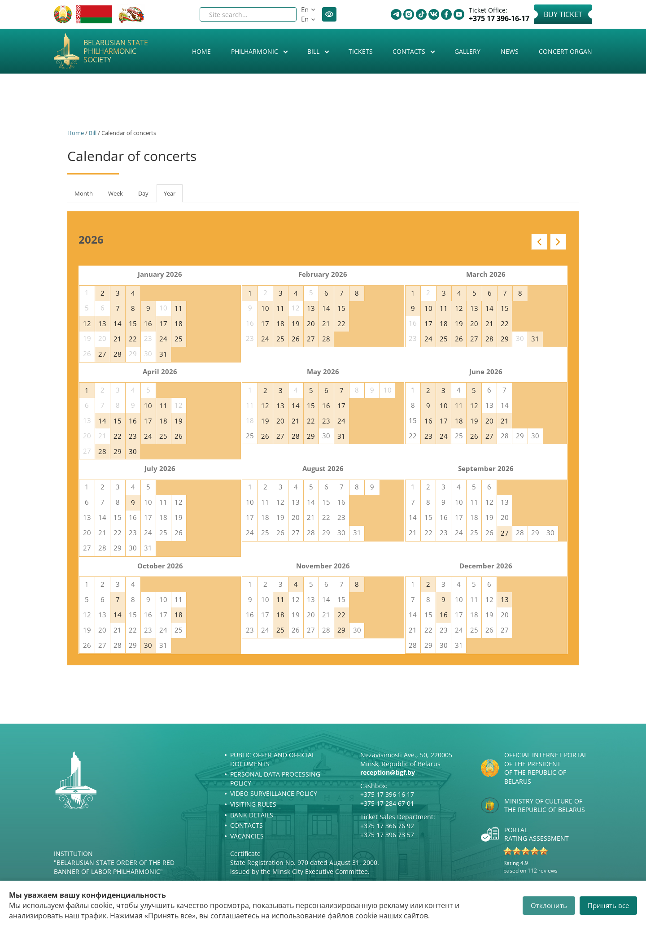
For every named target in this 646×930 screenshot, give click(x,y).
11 (179, 308)
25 (179, 338)
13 (102, 323)
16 (148, 323)
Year (173, 196)
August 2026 (323, 468)
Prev (539, 242)
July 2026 (159, 468)
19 (296, 323)
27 (102, 353)
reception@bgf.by (387, 772)
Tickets (361, 51)
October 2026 (160, 565)
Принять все (608, 905)
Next (558, 242)
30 (133, 451)
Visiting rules (253, 804)
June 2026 (485, 371)
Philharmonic (255, 51)
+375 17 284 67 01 (387, 803)
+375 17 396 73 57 (387, 834)
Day (143, 193)
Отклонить (549, 905)
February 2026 (322, 274)
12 (87, 323)
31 (163, 353)
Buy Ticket (563, 14)
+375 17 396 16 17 (387, 794)
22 (133, 338)
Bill (314, 51)
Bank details (251, 815)
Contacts (410, 51)
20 (311, 323)
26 (296, 338)
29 (505, 338)
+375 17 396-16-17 (499, 18)
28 (117, 353)
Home (201, 51)
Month (83, 193)
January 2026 (160, 274)
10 (265, 308)
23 (133, 436)
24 (163, 338)
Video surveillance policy (273, 793)
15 (133, 323)
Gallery (467, 51)
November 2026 (323, 565)
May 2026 (323, 371)
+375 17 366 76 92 (387, 825)
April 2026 (160, 371)
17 (163, 323)
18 (179, 323)
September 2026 (486, 468)
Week (115, 193)
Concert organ (565, 51)
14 (117, 323)
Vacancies (247, 836)
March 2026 (486, 274)
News (510, 51)
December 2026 (485, 565)
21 (117, 338)
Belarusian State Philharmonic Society (115, 52)
